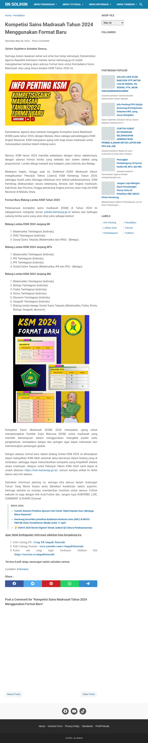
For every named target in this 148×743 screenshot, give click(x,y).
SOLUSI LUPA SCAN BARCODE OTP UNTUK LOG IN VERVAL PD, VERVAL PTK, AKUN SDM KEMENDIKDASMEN (121, 84)
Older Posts (89, 694)
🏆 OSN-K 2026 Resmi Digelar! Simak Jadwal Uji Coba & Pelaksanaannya (53, 527)
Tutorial (129, 227)
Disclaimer (87, 726)
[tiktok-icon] (82, 711)
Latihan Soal (110, 227)
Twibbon (129, 233)
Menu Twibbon (126, 4)
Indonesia (22, 569)
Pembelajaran (110, 233)
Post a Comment (41, 41)
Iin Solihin (16, 4)
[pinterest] (51, 583)
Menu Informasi (99, 4)
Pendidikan (130, 222)
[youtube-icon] (74, 711)
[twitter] (33, 583)
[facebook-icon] (65, 711)
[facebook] (14, 583)
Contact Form (55, 726)
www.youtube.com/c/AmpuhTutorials (62, 546)
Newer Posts (13, 694)
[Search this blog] (141, 4)
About (42, 726)
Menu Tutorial (72, 4)
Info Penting (109, 222)
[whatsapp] (69, 583)
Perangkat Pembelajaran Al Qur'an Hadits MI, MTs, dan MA (129, 163)
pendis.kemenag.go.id (57, 212)
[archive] (113, 22)
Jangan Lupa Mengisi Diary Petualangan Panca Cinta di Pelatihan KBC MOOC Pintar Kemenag (121, 190)
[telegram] (88, 583)
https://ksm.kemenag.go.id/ (41, 470)
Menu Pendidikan (44, 4)
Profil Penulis (102, 726)
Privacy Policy (72, 726)
